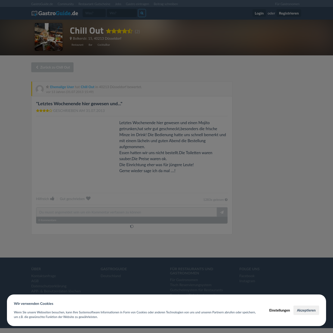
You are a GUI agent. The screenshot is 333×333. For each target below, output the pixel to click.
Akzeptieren (306, 310)
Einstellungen (279, 310)
